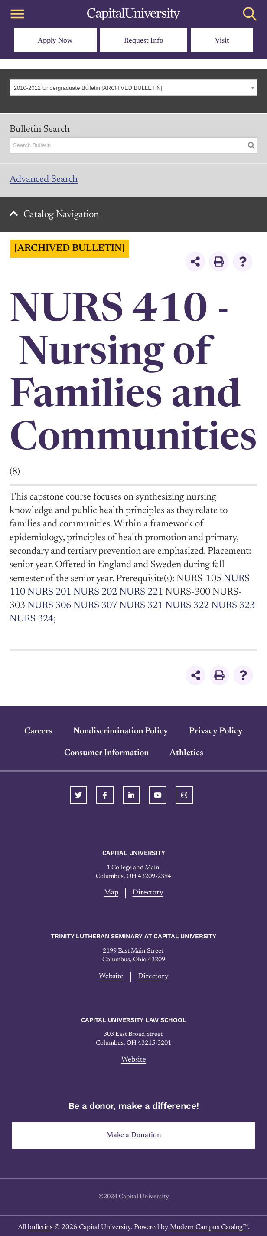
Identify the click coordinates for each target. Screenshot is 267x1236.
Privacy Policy (216, 731)
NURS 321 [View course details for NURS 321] (141, 606)
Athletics (186, 753)
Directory (148, 892)
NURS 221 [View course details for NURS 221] (141, 592)
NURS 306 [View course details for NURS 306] (49, 606)
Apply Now (55, 40)
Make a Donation (133, 1135)
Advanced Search (44, 179)
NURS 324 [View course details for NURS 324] (31, 619)
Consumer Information (106, 753)
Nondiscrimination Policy (120, 731)
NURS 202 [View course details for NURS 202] (95, 592)
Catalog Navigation (61, 215)
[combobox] (133, 87)
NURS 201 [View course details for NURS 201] (49, 592)
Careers (38, 731)
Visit (222, 40)
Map (111, 892)
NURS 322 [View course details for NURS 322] (187, 606)
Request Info (143, 40)
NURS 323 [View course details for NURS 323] (233, 606)
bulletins (40, 1227)
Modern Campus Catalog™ (209, 1227)
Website (111, 976)
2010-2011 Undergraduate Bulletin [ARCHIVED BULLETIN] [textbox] (88, 88)
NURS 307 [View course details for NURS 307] (95, 606)
